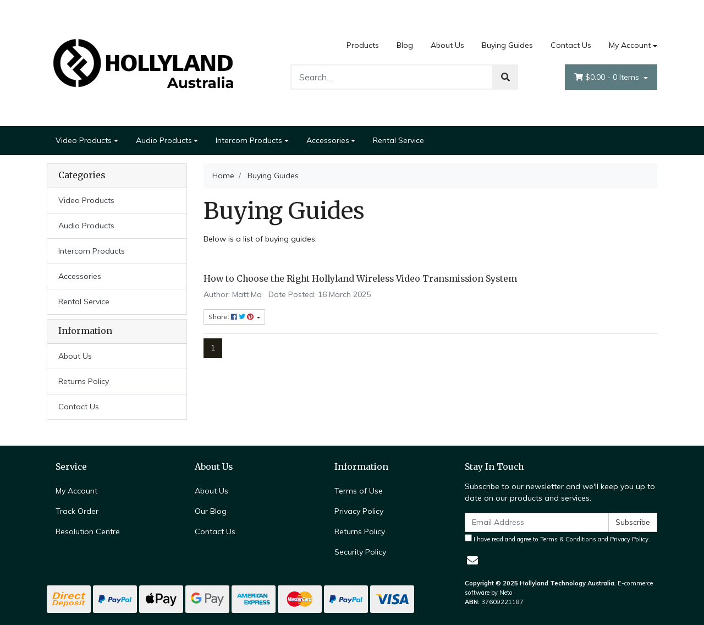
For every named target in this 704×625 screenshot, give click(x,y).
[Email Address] (537, 522)
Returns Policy (83, 381)
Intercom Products (249, 140)
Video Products (84, 140)
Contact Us (571, 45)
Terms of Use (358, 491)
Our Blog (211, 511)
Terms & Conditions (568, 539)
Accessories (327, 140)
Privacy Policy (358, 511)
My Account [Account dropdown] (630, 45)
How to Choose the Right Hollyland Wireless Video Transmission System (360, 278)
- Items (607, 77)
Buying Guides (507, 45)
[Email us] (472, 560)
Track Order (77, 511)
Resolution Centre (88, 531)
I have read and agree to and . (557, 538)
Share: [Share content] (231, 316)
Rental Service (398, 140)
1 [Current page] (213, 348)
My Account (76, 491)
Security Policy (360, 552)
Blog (405, 45)
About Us (447, 45)
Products (362, 45)
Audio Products (164, 140)
